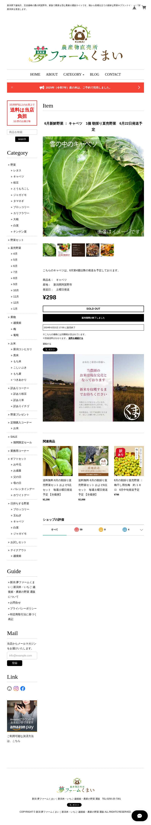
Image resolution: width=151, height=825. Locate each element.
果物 (13, 317)
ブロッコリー (21, 207)
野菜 (13, 164)
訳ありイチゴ (21, 406)
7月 (15, 272)
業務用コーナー (19, 450)
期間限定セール (22, 442)
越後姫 (17, 322)
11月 (16, 296)
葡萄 (16, 335)
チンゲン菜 (20, 231)
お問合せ (15, 602)
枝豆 (16, 182)
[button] (74, 74)
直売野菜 (15, 247)
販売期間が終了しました (93, 318)
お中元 (17, 464)
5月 (15, 259)
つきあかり (20, 379)
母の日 (17, 482)
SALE (13, 436)
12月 (16, 302)
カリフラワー (21, 213)
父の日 (17, 476)
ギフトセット (18, 458)
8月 (15, 278)
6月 (15, 265)
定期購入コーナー (21, 422)
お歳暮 (17, 470)
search (22, 139)
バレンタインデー (24, 488)
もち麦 (17, 373)
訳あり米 (18, 400)
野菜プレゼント (19, 414)
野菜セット (17, 239)
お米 (13, 343)
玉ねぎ (17, 515)
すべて (54, 529)
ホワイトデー (21, 495)
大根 (16, 219)
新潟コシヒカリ (22, 349)
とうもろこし (21, 188)
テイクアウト (18, 550)
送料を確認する (75, 338)
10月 (16, 290)
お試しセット (18, 542)
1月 (15, 308)
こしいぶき (20, 367)
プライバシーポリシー (23, 608)
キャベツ (18, 176)
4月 (15, 253)
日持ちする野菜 (19, 503)
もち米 (17, 361)
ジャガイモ (20, 194)
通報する (47, 344)
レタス (17, 170)
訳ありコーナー (19, 388)
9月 (15, 284)
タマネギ (18, 200)
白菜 (16, 225)
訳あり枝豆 (20, 393)
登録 (14, 662)
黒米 (16, 355)
